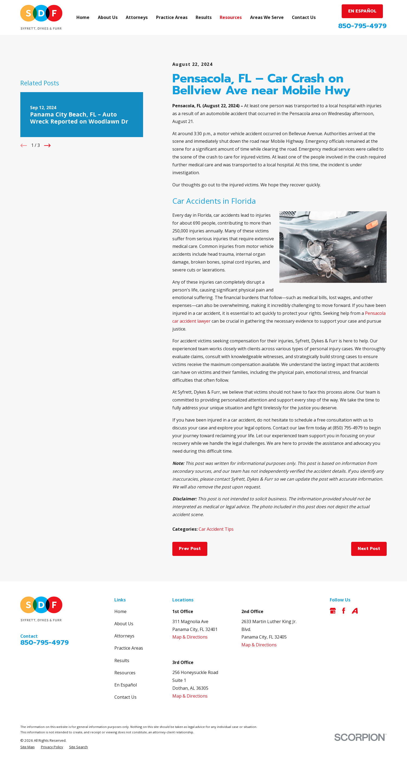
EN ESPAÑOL (362, 11)
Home (120, 611)
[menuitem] (27, 747)
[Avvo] (355, 611)
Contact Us (125, 697)
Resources (124, 673)
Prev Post (190, 548)
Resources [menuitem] (231, 17)
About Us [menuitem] (108, 17)
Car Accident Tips (216, 529)
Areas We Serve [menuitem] (267, 17)
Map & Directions (190, 637)
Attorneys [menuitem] (137, 17)
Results (121, 660)
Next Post (369, 548)
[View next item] (47, 145)
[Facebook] (344, 611)
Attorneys (124, 636)
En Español (125, 685)
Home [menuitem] (82, 17)
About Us (123, 624)
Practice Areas (128, 648)
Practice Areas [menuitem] (172, 17)
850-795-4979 (362, 26)
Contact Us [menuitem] (304, 17)
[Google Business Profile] (333, 611)
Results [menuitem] (204, 17)
